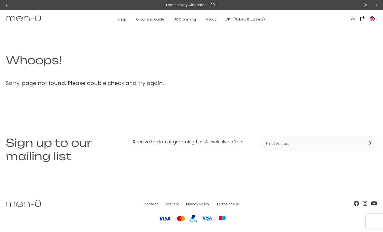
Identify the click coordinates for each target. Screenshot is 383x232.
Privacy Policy (197, 204)
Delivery (172, 204)
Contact (151, 204)
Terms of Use (227, 204)
